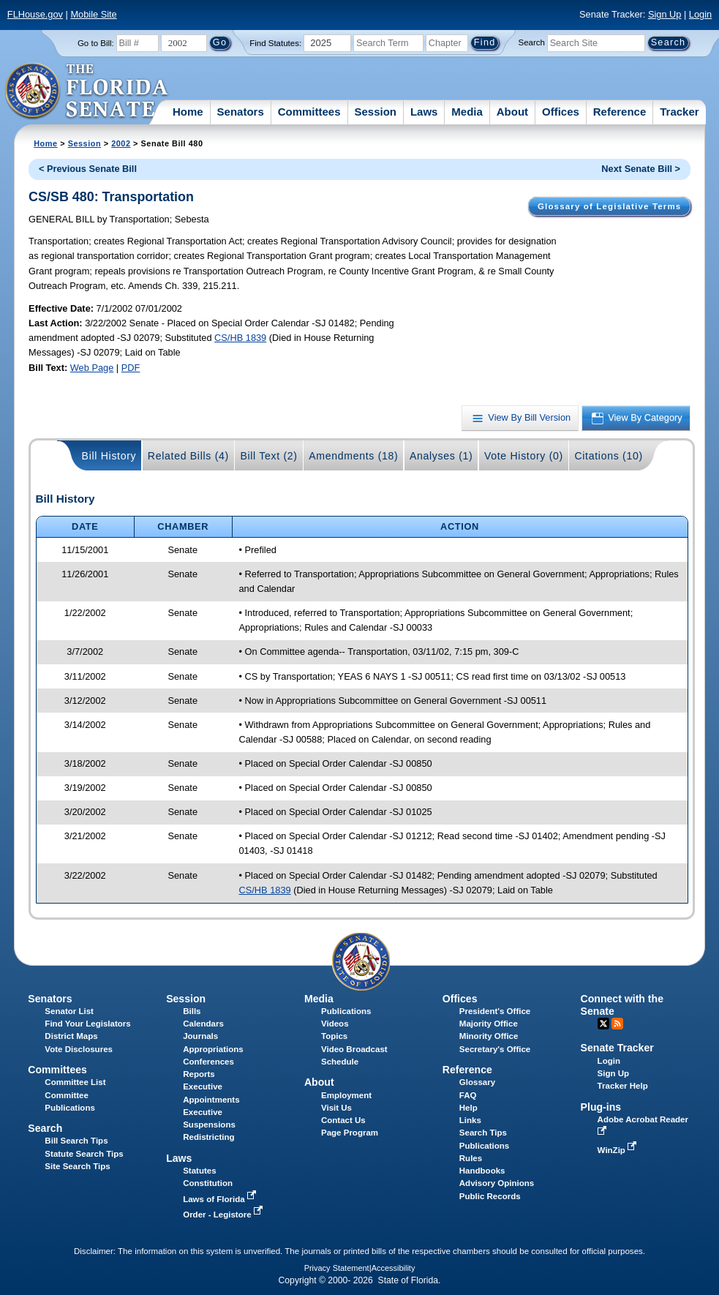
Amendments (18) (353, 456)
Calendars (203, 1023)
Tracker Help (623, 1085)
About (512, 111)
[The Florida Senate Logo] (87, 91)
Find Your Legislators (87, 1023)
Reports (199, 1074)
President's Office (494, 1011)
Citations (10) (608, 456)
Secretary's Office (494, 1049)
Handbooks (482, 1170)
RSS (617, 1023)
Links (470, 1120)
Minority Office (489, 1036)
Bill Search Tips (76, 1140)
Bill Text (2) (268, 456)
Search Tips (483, 1132)
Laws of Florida (221, 1199)
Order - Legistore (224, 1214)
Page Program (349, 1132)
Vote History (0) (523, 456)
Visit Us (336, 1107)
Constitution (208, 1183)
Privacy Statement (336, 1268)
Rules (470, 1158)
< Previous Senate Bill (88, 168)
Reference (620, 111)
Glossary (477, 1082)
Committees (309, 111)
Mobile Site (93, 14)
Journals (200, 1036)
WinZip (618, 1150)
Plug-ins (601, 1107)
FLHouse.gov (35, 14)
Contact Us (343, 1120)
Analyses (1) (441, 456)
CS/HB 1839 (240, 337)
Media (467, 111)
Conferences (208, 1061)
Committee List (75, 1082)
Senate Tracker (617, 1048)
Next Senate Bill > (640, 168)
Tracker (679, 111)
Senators (240, 111)
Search (532, 42)
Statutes (199, 1170)
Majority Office (488, 1023)
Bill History (109, 456)
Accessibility (393, 1268)
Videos (335, 1023)
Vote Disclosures (79, 1049)
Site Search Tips (77, 1166)
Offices (560, 111)
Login (700, 14)
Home (188, 111)
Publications (346, 1011)
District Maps (71, 1036)
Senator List (69, 1011)
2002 (120, 143)
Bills (191, 1011)
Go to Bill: (96, 43)
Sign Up (665, 14)
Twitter (603, 1023)
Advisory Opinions (496, 1183)
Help (468, 1107)
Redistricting (208, 1137)
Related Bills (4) (188, 456)
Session (375, 111)
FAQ (468, 1095)
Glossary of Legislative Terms (609, 206)
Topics (334, 1036)
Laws (424, 111)
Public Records (490, 1196)
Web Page (92, 367)
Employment (346, 1095)
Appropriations (213, 1049)
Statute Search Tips (84, 1153)
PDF (130, 367)
